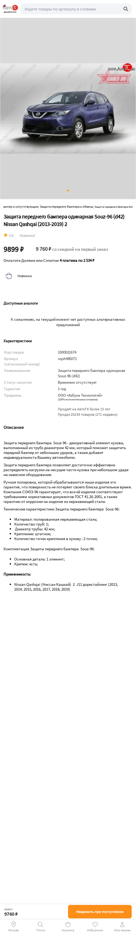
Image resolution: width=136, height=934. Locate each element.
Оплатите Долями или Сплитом (48, 260)
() (78, 399)
